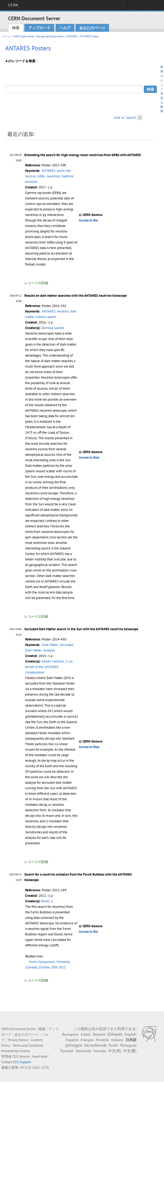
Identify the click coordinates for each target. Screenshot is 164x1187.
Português (128, 1045)
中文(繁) (129, 1050)
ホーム (6, 36)
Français (87, 1039)
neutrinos (53, 176)
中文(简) (114, 1050)
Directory (150, 7)
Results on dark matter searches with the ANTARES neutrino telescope (75, 295)
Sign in (135, 7)
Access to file (88, 220)
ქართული (73, 1045)
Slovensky (83, 1050)
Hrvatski (102, 1039)
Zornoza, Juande (52, 328)
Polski (113, 1045)
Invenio (24, 1051)
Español (72, 1039)
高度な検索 (161, 102)
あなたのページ (92, 27)
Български (70, 1034)
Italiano (117, 1039)
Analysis (49, 650)
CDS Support (22, 1062)
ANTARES (71, 36)
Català (86, 1034)
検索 (15, 27)
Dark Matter (50, 645)
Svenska (99, 1050)
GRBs (41, 176)
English (130, 1034)
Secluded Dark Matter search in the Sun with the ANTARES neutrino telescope (81, 629)
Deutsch (99, 1034)
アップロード (39, 27)
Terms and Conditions (28, 1045)
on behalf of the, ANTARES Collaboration (49, 667)
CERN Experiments (23, 36)
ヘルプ (64, 27)
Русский (66, 1050)
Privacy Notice (18, 1040)
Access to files (89, 457)
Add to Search (125, 117)
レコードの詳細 (36, 283)
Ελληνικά (115, 1034)
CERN (13, 5)
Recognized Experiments (50, 36)
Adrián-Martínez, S (54, 661)
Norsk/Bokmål (95, 1045)
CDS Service (21, 1056)
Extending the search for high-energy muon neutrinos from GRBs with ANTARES (82, 155)
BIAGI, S (47, 901)
